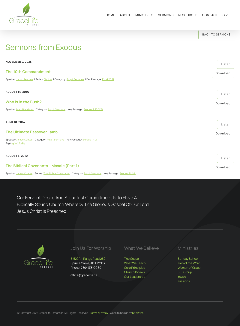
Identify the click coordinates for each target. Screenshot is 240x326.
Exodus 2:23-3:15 (93, 109)
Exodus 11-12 (89, 139)
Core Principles (134, 268)
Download (223, 73)
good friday (19, 143)
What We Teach (135, 263)
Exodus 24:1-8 (128, 173)
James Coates (24, 139)
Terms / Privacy (99, 313)
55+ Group (185, 272)
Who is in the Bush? (24, 101)
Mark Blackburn (25, 109)
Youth (182, 277)
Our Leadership (134, 277)
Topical (48, 79)
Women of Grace (189, 268)
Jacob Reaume (24, 79)
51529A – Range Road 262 (87, 259)
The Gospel (132, 259)
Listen (225, 64)
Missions (184, 281)
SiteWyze (137, 313)
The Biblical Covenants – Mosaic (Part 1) (42, 165)
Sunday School (188, 259)
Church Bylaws (134, 272)
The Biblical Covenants (57, 173)
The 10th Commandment (28, 71)
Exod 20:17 (108, 79)
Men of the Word (189, 263)
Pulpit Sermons (75, 79)
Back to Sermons (216, 34)
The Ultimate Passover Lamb (32, 131)
